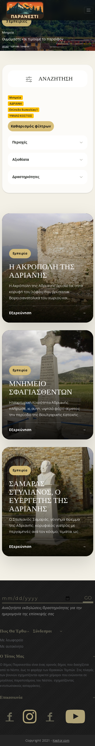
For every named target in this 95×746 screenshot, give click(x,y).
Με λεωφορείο (11, 640)
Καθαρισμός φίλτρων (31, 126)
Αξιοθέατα (20, 159)
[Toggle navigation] (88, 10)
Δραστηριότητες (26, 176)
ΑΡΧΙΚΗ (5, 46)
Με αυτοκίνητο (11, 646)
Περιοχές (19, 142)
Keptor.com (61, 740)
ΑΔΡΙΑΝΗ (15, 46)
